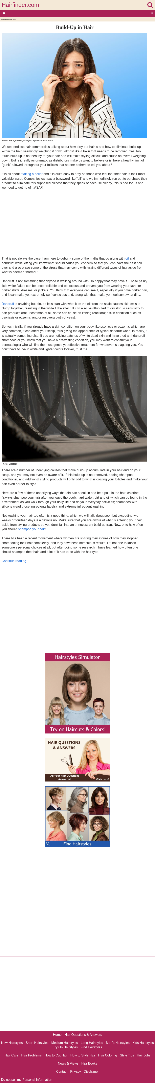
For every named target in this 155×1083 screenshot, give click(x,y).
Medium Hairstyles (64, 1043)
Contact (61, 1071)
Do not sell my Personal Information (26, 1079)
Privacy (75, 1071)
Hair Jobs (144, 1055)
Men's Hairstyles (118, 1043)
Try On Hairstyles (65, 1047)
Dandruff (8, 304)
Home (3, 19)
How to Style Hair (82, 1055)
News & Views (68, 1063)
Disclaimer (91, 1071)
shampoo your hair (31, 529)
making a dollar (32, 174)
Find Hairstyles (91, 1047)
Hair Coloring (107, 1055)
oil (127, 258)
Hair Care (11, 19)
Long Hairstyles (92, 1043)
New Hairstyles (12, 1043)
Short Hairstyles (37, 1043)
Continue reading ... (16, 561)
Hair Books (89, 1063)
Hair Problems (31, 1055)
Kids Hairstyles (143, 1043)
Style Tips (127, 1055)
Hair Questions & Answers (83, 1034)
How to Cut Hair (56, 1055)
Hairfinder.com (20, 5)
